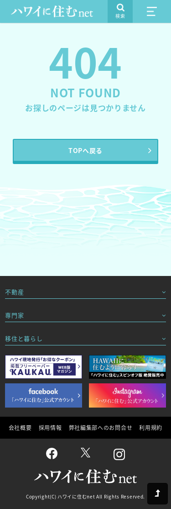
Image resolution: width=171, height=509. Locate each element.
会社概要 (20, 428)
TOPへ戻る (85, 150)
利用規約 (150, 428)
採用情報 (50, 428)
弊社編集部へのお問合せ (101, 428)
